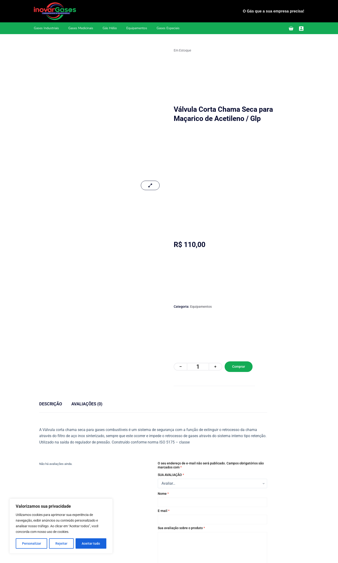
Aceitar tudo (91, 543)
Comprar (238, 366)
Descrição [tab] (50, 403)
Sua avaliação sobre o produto (181, 528)
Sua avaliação (171, 475)
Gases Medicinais (80, 28)
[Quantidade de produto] (198, 367)
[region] (61, 526)
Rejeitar (61, 543)
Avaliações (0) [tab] (86, 403)
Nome (163, 493)
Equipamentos (136, 28)
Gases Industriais (46, 28)
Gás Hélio (110, 28)
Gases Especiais (168, 28)
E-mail (163, 511)
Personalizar (31, 543)
